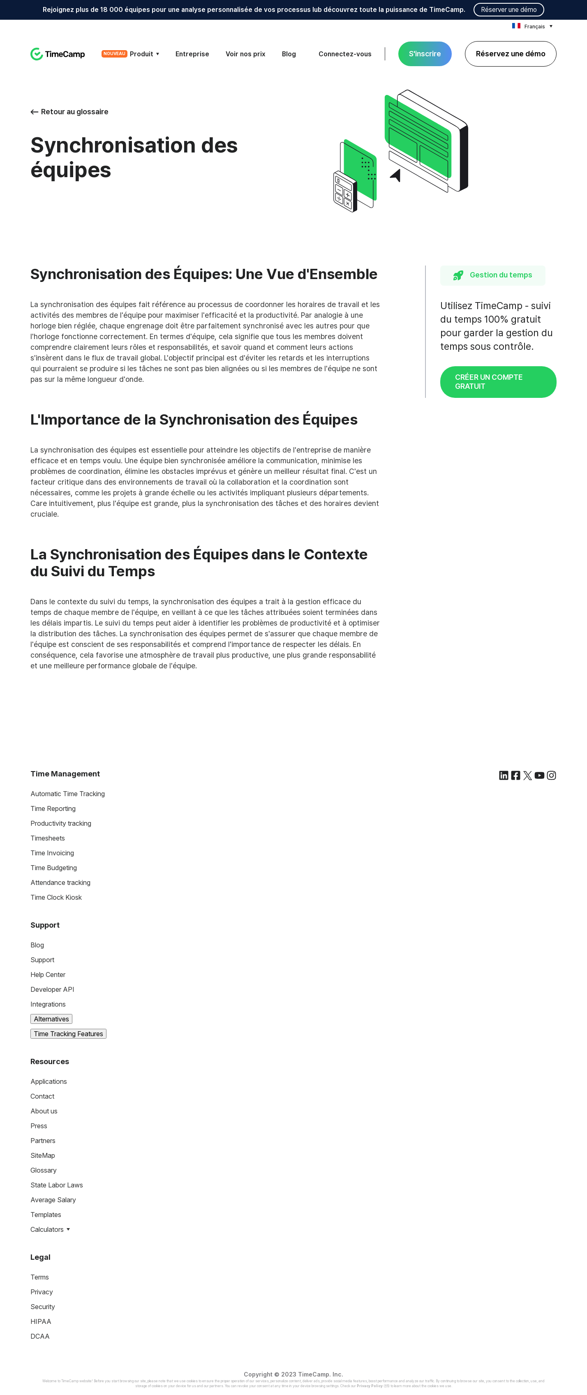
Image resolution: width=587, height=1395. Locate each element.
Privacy (41, 1292)
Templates (45, 1214)
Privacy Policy (370, 1386)
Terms (39, 1277)
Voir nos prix (246, 54)
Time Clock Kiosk (56, 897)
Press (38, 1126)
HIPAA (40, 1321)
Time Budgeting (53, 868)
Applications (48, 1081)
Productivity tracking (60, 823)
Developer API (52, 989)
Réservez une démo (510, 53)
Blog (289, 54)
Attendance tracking (60, 882)
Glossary (43, 1170)
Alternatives (51, 1019)
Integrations (48, 1004)
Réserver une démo (509, 10)
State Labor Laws (56, 1185)
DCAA (40, 1336)
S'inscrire (425, 53)
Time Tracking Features (68, 1034)
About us (44, 1111)
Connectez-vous (345, 54)
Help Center (47, 974)
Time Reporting (53, 808)
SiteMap (42, 1155)
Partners (42, 1140)
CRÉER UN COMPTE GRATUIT (489, 381)
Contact (42, 1096)
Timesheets (47, 838)
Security (42, 1307)
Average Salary (53, 1200)
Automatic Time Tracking (67, 794)
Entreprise (192, 54)
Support (42, 960)
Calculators (47, 1229)
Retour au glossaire (69, 111)
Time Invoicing (52, 853)
